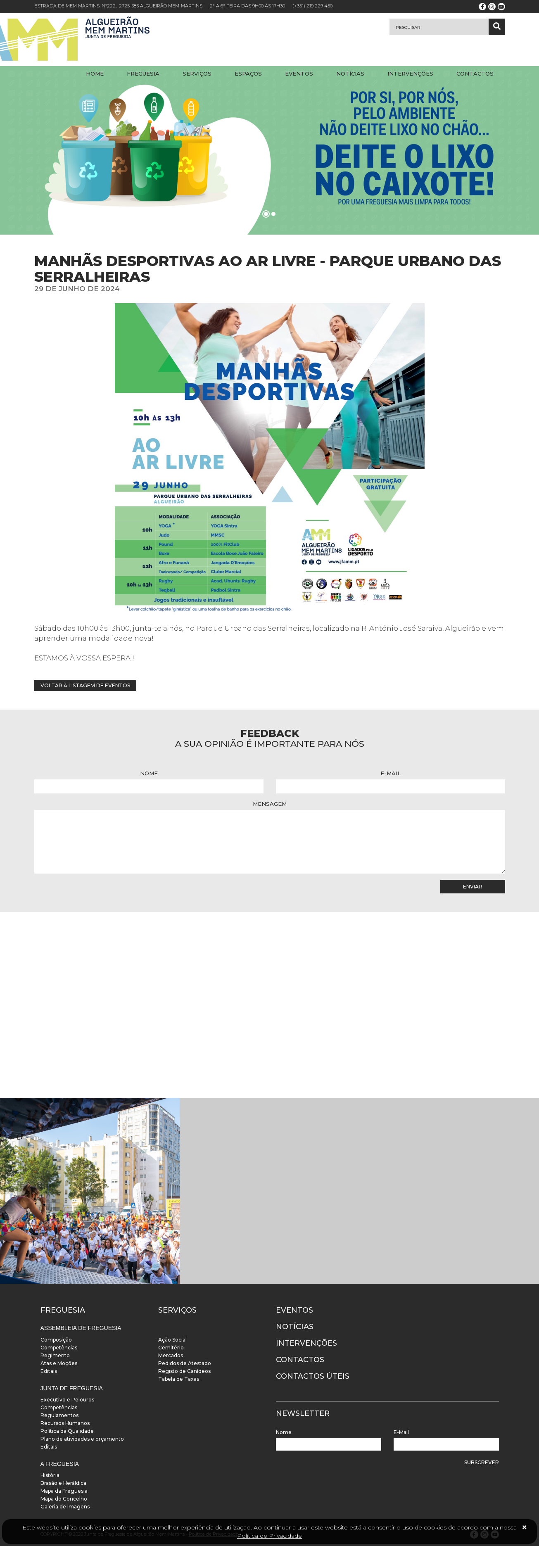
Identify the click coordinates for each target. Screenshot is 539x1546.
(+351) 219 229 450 (312, 6)
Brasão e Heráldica (63, 1483)
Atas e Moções (58, 1363)
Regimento (55, 1355)
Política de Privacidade (269, 1535)
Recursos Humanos (65, 1423)
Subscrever (481, 1462)
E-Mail (390, 773)
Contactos (475, 73)
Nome (149, 773)
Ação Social (172, 1340)
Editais (48, 1371)
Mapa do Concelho (63, 1499)
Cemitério (171, 1347)
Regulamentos (59, 1415)
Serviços (197, 73)
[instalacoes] (90, 1191)
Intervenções (410, 73)
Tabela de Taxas (178, 1379)
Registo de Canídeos (184, 1371)
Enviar (472, 886)
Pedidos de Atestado (184, 1363)
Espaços (248, 73)
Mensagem (270, 803)
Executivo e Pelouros (67, 1399)
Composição (56, 1340)
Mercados (170, 1355)
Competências (58, 1347)
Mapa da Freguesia (64, 1491)
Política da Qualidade (67, 1431)
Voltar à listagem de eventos (85, 685)
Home (95, 73)
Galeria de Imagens (65, 1506)
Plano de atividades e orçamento (82, 1439)
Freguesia (143, 73)
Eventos (299, 73)
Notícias (350, 73)
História (49, 1475)
